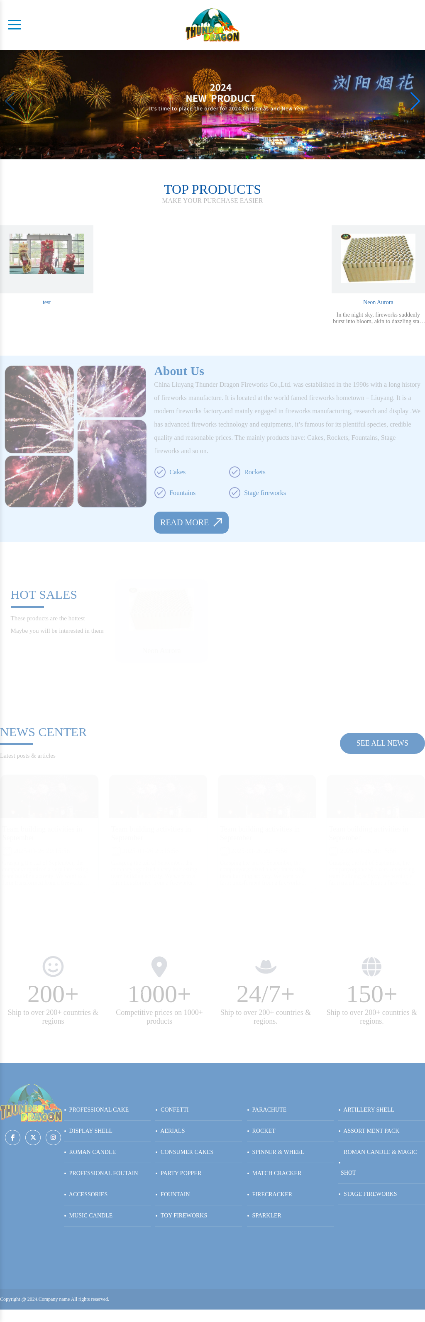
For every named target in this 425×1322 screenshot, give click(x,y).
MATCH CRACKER (274, 1173)
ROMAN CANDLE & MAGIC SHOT (377, 1162)
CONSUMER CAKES (184, 1152)
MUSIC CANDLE (88, 1215)
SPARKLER (264, 1215)
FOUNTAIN (172, 1194)
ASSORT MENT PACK (368, 1131)
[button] (415, 101)
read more (191, 522)
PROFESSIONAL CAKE (96, 1110)
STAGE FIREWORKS (367, 1194)
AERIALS (170, 1131)
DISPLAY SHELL (88, 1131)
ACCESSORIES (86, 1194)
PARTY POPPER (178, 1173)
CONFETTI (172, 1110)
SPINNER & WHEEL (275, 1152)
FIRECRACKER (269, 1194)
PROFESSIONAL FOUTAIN (101, 1173)
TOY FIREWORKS (181, 1215)
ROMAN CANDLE (90, 1152)
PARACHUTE (267, 1110)
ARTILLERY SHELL (366, 1110)
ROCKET (261, 1131)
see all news (382, 743)
